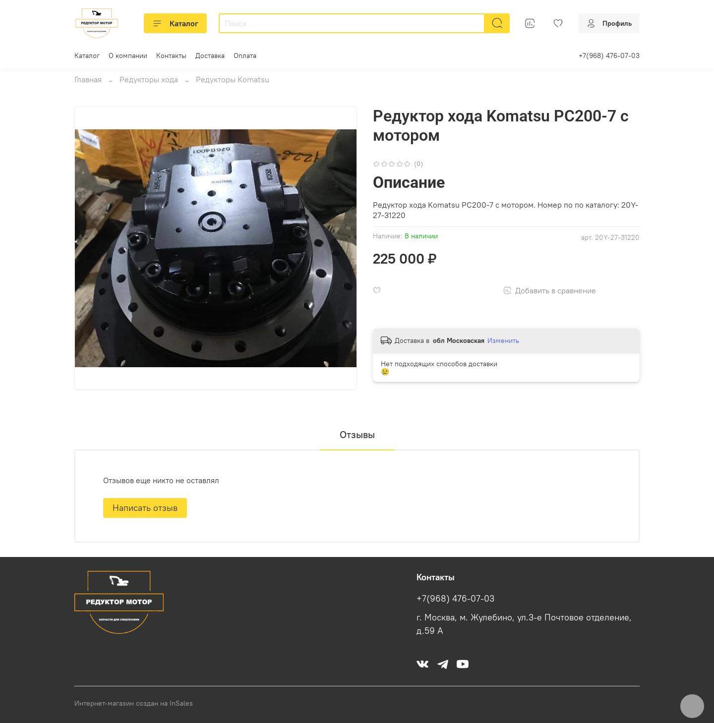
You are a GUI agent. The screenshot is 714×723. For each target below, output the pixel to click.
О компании (128, 55)
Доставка (210, 55)
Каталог (175, 23)
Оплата (245, 55)
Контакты (171, 55)
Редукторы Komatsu (232, 79)
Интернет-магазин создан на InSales (133, 703)
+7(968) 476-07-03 (609, 55)
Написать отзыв (145, 507)
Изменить (503, 340)
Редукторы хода (148, 79)
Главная (88, 79)
